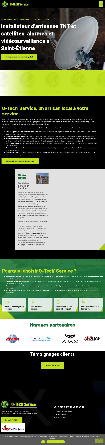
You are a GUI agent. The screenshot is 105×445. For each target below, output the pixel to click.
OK (43, 442)
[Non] (99, 441)
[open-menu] (101, 4)
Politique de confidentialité (55, 442)
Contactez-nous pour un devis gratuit (20, 57)
